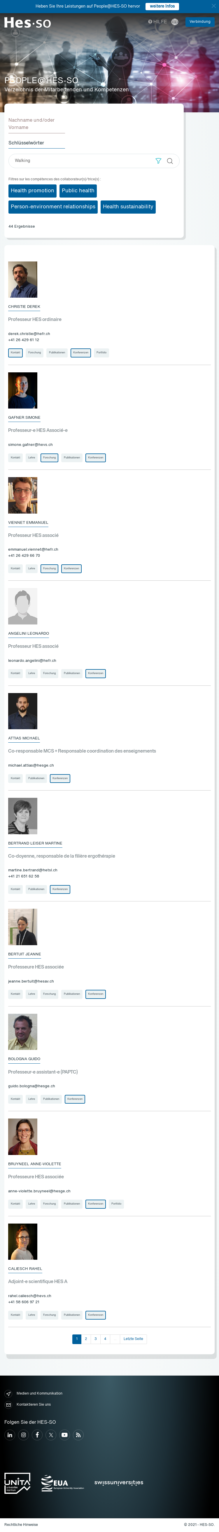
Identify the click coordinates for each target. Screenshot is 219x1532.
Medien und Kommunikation (33, 1394)
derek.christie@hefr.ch (29, 334)
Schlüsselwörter (26, 143)
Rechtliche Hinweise (21, 1525)
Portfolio (101, 352)
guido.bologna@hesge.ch (31, 1086)
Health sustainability (128, 207)
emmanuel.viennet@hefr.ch (33, 550)
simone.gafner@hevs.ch (30, 445)
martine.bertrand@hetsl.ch (32, 870)
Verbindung (200, 22)
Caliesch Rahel (25, 1269)
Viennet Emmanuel (28, 523)
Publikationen (57, 352)
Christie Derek (24, 307)
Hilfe (157, 22)
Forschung (34, 352)
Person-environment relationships (53, 207)
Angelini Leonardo (28, 634)
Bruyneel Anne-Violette (34, 1164)
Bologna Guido (24, 1059)
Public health (78, 190)
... (115, 1339)
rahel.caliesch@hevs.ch (29, 1296)
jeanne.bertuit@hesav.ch (31, 981)
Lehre (31, 457)
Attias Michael (24, 738)
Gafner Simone (24, 418)
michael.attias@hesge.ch (31, 765)
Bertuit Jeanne (24, 954)
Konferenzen (80, 352)
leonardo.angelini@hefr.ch (32, 661)
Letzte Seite (133, 1339)
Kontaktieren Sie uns (27, 1405)
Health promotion (32, 190)
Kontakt (15, 352)
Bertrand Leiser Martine (35, 843)
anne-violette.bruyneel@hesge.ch (39, 1191)
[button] (158, 161)
